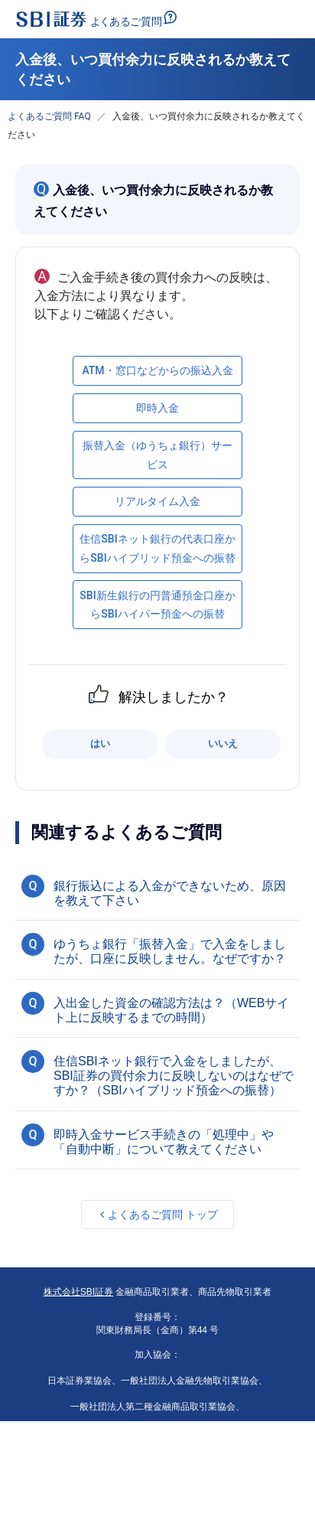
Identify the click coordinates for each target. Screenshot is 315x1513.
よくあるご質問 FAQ (49, 116)
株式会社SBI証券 (78, 1291)
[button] (157, 891)
